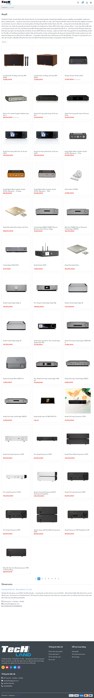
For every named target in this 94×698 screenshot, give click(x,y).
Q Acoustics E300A (72, 189)
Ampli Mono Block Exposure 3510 (77, 454)
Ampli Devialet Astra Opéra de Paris (16, 227)
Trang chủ (4, 7)
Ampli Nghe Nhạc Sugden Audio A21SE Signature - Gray (76, 152)
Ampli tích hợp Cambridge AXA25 (77, 379)
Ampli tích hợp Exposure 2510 (76, 416)
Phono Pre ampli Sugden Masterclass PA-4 (12, 114)
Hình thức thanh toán (78, 654)
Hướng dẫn (75, 651)
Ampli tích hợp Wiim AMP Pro (14, 379)
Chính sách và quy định (55, 651)
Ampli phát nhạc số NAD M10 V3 (46, 416)
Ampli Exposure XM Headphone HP (78, 530)
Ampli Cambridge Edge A (12, 303)
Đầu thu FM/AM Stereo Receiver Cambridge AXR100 (76, 228)
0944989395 (8, 686)
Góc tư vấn (51, 659)
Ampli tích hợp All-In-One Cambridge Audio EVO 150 (44, 341)
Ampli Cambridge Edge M (12, 341)
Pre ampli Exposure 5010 (12, 492)
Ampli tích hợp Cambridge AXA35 (15, 416)
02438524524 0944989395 (12, 606)
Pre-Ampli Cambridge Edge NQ (45, 303)
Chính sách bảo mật (54, 657)
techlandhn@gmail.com (11, 604)
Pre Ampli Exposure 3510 (43, 454)
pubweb (17, 695)
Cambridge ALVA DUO (11, 265)
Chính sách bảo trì (54, 654)
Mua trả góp (75, 657)
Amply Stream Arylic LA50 (74, 76)
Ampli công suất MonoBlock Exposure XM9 (44, 531)
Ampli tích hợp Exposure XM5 (76, 492)
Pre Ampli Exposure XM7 (12, 530)
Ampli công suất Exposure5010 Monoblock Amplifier (45, 493)
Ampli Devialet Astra (72, 265)
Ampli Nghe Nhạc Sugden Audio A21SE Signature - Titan (45, 190)
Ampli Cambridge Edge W (74, 303)
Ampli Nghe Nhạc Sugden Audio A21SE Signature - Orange (15, 190)
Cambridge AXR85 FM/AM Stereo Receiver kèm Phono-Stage (46, 228)
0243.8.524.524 (9, 683)
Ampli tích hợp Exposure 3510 (14, 454)
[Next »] (58, 578)
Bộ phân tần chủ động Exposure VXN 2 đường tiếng (15, 569)
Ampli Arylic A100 (40, 265)
